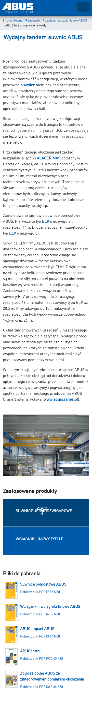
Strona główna (12, 20)
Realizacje (32, 20)
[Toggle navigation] (83, 7)
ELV (12, 234)
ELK (45, 222)
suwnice (28, 85)
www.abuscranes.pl (61, 400)
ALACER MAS (48, 158)
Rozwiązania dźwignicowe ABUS (64, 20)
